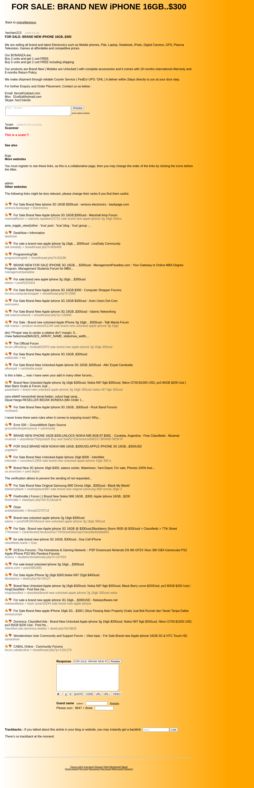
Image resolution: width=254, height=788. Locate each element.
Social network (72, 776)
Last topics (89, 774)
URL (98, 700)
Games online (77, 774)
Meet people (118, 776)
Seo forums (106, 776)
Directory (128, 776)
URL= (107, 700)
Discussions (94, 776)
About (124, 774)
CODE (89, 700)
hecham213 (13, 32)
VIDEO (116, 700)
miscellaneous (26, 22)
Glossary (99, 774)
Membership (115, 774)
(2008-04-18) (32, 32)
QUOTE (78, 700)
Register (114, 710)
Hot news (84, 776)
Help (106, 774)
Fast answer (42, 112)
